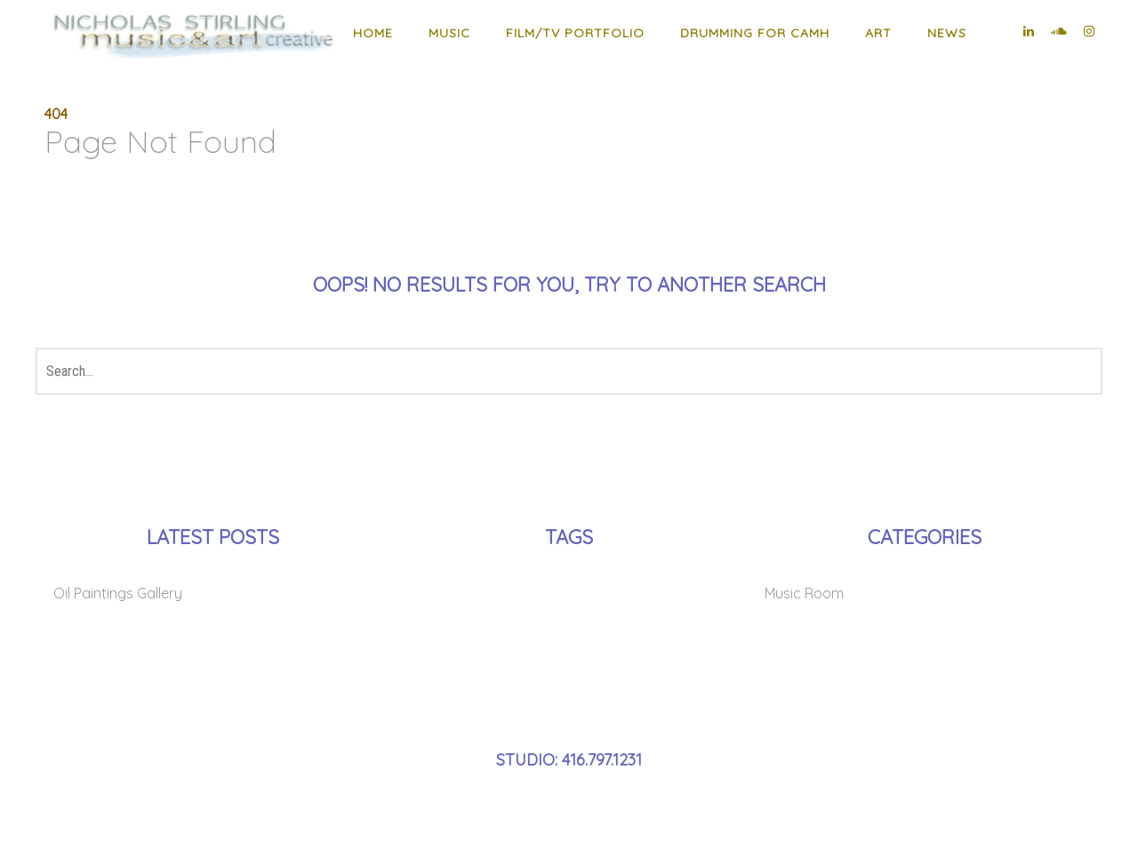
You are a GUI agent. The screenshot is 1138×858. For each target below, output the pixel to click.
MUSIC (449, 33)
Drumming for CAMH (754, 33)
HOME (373, 33)
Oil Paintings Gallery (117, 593)
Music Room (804, 593)
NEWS (946, 33)
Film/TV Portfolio (575, 33)
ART (878, 33)
